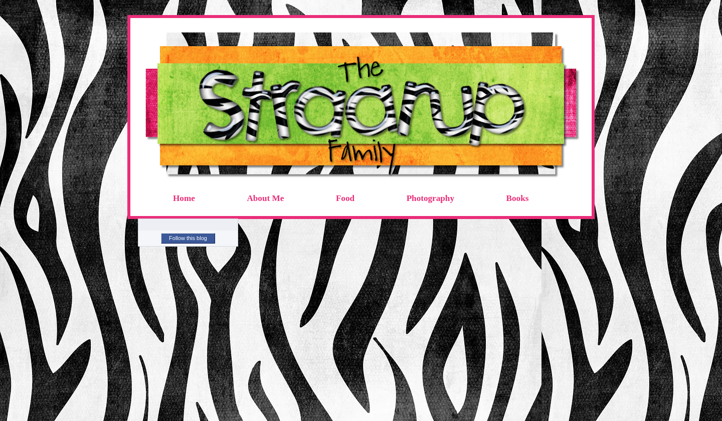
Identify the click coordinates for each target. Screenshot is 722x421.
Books (517, 198)
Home (184, 198)
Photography (430, 198)
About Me (265, 198)
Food (345, 198)
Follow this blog (188, 238)
